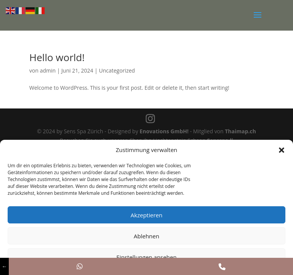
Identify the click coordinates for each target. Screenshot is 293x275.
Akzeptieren (146, 215)
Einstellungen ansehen (146, 257)
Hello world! (57, 57)
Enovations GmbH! (164, 131)
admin (47, 70)
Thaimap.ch (240, 131)
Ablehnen (146, 236)
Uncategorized (117, 70)
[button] (281, 150)
